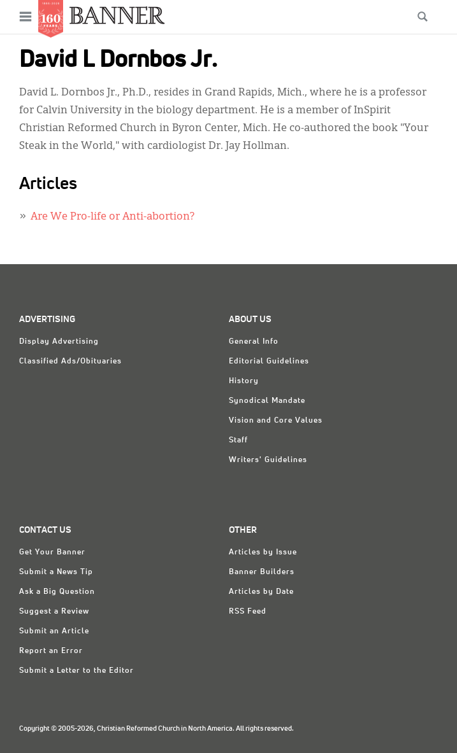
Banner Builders (261, 572)
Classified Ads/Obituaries (70, 361)
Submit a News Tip (56, 572)
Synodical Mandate (267, 401)
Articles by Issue (263, 552)
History (244, 381)
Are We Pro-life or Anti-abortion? (112, 217)
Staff (238, 440)
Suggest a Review (54, 612)
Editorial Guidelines (269, 361)
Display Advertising (59, 342)
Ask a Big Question (57, 592)
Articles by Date (261, 592)
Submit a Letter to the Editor (76, 671)
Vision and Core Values (276, 421)
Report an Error (51, 651)
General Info (254, 342)
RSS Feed (247, 612)
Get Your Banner (52, 552)
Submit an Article (54, 631)
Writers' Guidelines (268, 460)
